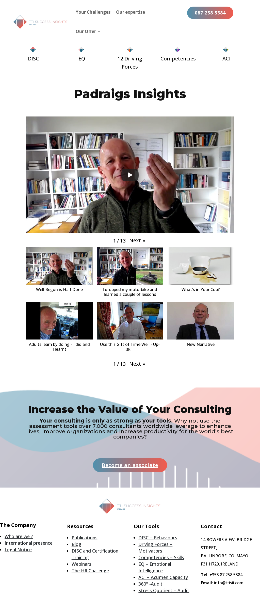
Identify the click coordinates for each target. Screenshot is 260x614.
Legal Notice (18, 549)
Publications (85, 538)
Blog (76, 544)
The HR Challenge (90, 571)
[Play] (130, 175)
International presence (29, 543)
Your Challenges (93, 12)
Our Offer (86, 31)
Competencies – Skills (161, 557)
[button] (137, 240)
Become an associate (130, 465)
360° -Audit (150, 584)
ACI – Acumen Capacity (163, 577)
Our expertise (130, 12)
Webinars (81, 564)
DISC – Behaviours (157, 538)
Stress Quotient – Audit (163, 590)
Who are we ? (19, 536)
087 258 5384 (210, 13)
